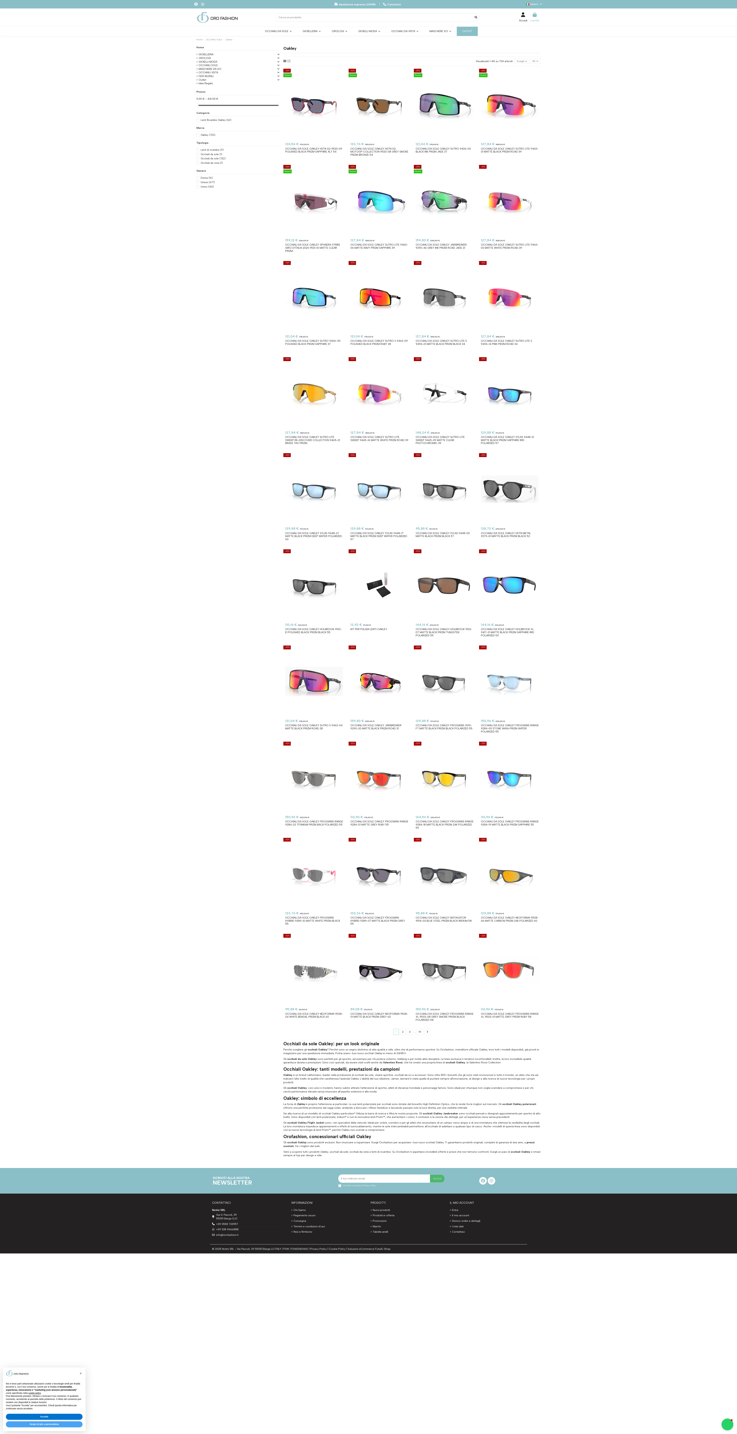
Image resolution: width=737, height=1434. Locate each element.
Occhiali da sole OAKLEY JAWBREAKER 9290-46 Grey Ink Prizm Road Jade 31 (441, 246)
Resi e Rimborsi (303, 1231)
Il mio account (460, 1215)
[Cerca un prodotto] (476, 17)
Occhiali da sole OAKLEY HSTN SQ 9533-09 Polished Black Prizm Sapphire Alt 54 (313, 150)
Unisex (208, 182)
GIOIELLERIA (206, 54)
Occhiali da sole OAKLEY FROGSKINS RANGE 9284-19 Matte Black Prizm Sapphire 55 (510, 823)
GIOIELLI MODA (208, 61)
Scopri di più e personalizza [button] (44, 1424)
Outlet (202, 79)
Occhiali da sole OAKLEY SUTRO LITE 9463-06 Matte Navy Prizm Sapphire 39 (379, 246)
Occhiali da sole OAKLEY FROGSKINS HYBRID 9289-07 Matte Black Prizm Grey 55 (377, 921)
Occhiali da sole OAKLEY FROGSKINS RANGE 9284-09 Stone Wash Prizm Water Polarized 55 (510, 728)
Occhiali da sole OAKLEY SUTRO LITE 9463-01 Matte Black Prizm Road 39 (509, 150)
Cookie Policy (337, 1249)
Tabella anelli (380, 1231)
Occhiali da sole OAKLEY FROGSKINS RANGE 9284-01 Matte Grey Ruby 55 (379, 823)
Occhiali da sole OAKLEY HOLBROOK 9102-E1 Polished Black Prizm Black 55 (313, 631)
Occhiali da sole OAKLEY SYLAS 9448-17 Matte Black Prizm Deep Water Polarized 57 (378, 536)
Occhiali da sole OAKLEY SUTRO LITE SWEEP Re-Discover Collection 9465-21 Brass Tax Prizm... (312, 440)
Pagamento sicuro (305, 1215)
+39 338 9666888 (227, 1229)
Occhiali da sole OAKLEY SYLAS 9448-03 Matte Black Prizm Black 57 (443, 535)
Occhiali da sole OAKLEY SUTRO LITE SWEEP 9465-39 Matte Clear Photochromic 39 (440, 440)
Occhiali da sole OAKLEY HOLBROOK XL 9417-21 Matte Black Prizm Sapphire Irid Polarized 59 (507, 632)
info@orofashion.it (227, 1235)
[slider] (197, 105)
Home (200, 47)
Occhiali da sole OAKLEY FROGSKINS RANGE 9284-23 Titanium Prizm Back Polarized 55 (314, 823)
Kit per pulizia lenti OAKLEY (368, 629)
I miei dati (458, 1226)
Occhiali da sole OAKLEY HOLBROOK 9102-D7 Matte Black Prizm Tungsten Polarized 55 (444, 632)
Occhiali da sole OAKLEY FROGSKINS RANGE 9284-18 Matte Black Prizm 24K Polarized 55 (445, 824)
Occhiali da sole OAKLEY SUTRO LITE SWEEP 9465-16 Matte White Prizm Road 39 (379, 439)
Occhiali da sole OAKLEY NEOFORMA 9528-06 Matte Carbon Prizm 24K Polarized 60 (510, 919)
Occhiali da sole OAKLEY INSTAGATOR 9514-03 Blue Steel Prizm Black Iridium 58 (444, 919)
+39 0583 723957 (227, 1224)
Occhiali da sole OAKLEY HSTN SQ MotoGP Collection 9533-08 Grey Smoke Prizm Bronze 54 (379, 152)
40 (535, 61)
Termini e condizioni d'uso (309, 1226)
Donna (207, 177)
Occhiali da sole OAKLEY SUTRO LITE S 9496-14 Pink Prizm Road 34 (506, 342)
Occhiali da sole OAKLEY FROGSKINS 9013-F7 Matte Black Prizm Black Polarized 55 (444, 727)
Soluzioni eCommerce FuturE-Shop (369, 1249)
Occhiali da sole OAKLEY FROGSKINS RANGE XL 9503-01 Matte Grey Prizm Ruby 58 (510, 1015)
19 (420, 1031)
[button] (81, 1373)
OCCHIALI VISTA (208, 72)
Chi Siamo (300, 1210)
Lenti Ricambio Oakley (216, 120)
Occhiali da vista (212, 163)
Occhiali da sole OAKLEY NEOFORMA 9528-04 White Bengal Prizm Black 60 (314, 1015)
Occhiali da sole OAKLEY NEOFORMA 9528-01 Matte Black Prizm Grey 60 (379, 1015)
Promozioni (380, 1221)
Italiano (534, 4)
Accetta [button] (44, 1416)
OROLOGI (205, 58)
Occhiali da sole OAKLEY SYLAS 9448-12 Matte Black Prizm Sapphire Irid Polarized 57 (507, 440)
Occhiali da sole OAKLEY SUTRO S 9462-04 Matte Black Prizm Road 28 (314, 727)
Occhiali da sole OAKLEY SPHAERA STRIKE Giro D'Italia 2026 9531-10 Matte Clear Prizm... (312, 248)
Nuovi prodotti (381, 1210)
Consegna (300, 1221)
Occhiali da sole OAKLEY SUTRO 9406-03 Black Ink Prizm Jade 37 (443, 150)
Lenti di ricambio (212, 149)
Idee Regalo (206, 83)
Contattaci (392, 4)
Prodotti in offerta (383, 1215)
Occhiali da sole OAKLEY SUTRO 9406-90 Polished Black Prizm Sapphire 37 (312, 342)
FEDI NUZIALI (206, 76)
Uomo (207, 186)
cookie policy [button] (34, 1393)
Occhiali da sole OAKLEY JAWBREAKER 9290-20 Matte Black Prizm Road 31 (375, 727)
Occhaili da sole (211, 154)
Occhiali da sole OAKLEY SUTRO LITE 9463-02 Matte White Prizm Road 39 (509, 246)
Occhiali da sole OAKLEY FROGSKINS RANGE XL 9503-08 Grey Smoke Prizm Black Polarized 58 (445, 1017)
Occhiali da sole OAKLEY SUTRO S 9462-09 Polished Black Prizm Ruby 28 (379, 342)
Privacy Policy (369, 1185)
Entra (455, 1210)
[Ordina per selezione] (522, 61)
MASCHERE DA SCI (210, 69)
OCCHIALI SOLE (208, 65)
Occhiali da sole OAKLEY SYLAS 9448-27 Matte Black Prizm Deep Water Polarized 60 (313, 536)
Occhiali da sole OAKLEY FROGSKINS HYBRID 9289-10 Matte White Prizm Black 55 (312, 921)
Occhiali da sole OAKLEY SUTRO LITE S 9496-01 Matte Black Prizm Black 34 (441, 342)
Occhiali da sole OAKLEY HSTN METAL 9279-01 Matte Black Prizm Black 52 (506, 535)
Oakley (208, 135)
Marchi (377, 1226)
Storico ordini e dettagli (466, 1221)
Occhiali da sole (213, 158)
